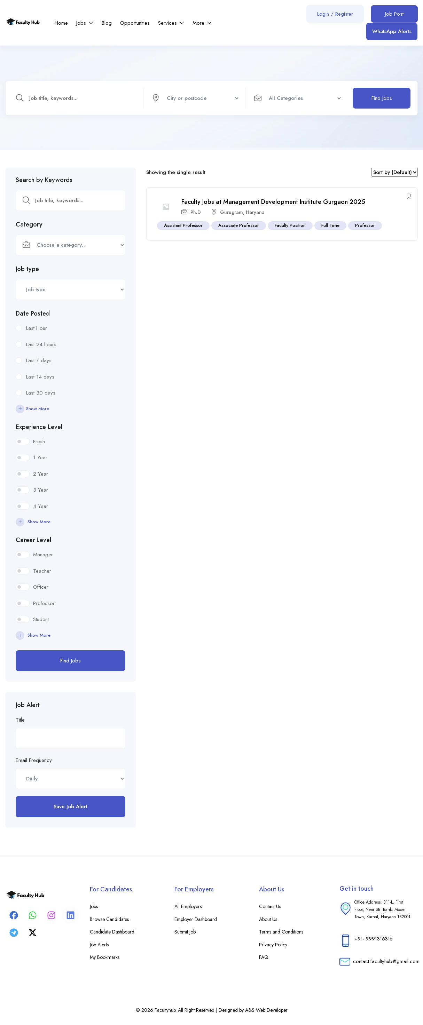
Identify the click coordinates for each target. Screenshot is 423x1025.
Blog (107, 23)
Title (20, 720)
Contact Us (270, 906)
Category (29, 224)
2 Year (40, 474)
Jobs (84, 23)
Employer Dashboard (195, 919)
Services (171, 23)
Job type (27, 269)
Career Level (33, 540)
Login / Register (335, 14)
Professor (44, 603)
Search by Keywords (44, 180)
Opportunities (135, 23)
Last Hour (36, 328)
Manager (43, 554)
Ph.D (195, 212)
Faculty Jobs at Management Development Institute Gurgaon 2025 (273, 202)
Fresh (39, 441)
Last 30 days (40, 393)
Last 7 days (39, 360)
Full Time (330, 225)
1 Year (40, 457)
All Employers (188, 906)
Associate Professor (238, 225)
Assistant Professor (183, 225)
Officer (40, 587)
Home (61, 23)
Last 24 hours (41, 344)
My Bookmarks (104, 957)
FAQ (263, 957)
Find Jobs (381, 98)
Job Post (394, 14)
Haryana (255, 212)
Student (41, 619)
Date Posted (33, 313)
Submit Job (185, 931)
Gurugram (231, 212)
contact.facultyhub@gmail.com (386, 961)
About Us (268, 919)
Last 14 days (40, 377)
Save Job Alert (70, 806)
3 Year (40, 490)
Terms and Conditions (281, 931)
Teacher (42, 571)
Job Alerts (99, 944)
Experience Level (39, 427)
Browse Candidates (109, 919)
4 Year (40, 506)
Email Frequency (34, 760)
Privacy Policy (273, 944)
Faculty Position (290, 225)
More (202, 23)
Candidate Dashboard (112, 931)
